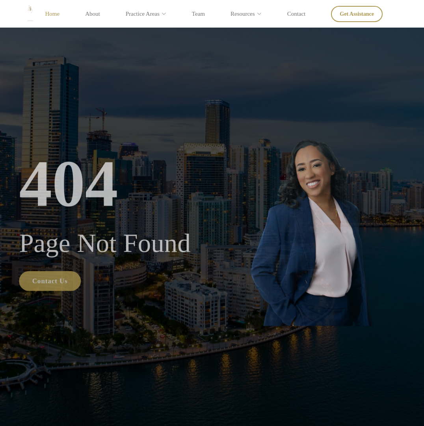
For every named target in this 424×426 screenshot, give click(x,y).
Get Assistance (357, 14)
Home (52, 14)
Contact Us (45, 282)
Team (198, 14)
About (92, 14)
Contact (296, 14)
